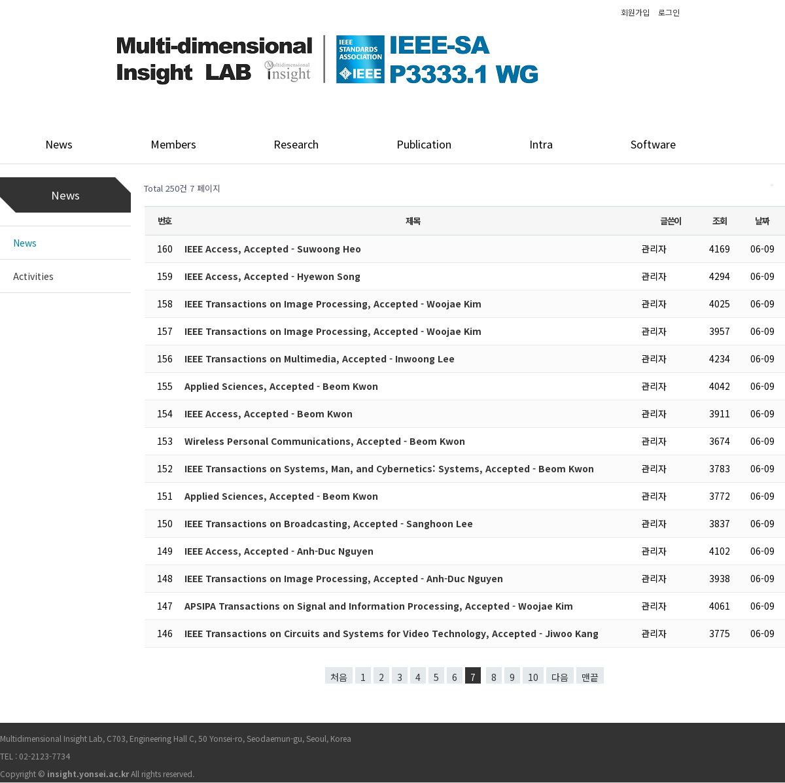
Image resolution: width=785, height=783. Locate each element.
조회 (719, 221)
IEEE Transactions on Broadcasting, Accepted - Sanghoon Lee (328, 523)
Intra (541, 144)
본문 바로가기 (0, 0)
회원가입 (635, 12)
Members (173, 144)
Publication (423, 144)
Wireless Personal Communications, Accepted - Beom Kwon (324, 440)
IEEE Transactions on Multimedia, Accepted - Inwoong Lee (319, 358)
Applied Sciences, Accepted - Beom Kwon (281, 385)
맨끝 (590, 677)
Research (296, 144)
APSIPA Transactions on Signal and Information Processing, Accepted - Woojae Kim (378, 605)
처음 (338, 677)
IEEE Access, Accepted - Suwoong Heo (272, 248)
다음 (559, 677)
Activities (33, 276)
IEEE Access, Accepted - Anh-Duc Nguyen (279, 550)
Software (653, 144)
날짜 (762, 221)
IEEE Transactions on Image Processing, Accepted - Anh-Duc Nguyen (343, 578)
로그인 (669, 12)
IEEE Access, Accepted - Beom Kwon (268, 413)
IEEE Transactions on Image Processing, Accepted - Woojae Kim (332, 303)
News (59, 144)
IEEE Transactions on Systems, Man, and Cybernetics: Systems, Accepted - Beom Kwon (389, 468)
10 (533, 677)
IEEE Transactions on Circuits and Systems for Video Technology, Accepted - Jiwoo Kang (391, 633)
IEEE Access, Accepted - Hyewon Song (272, 276)
